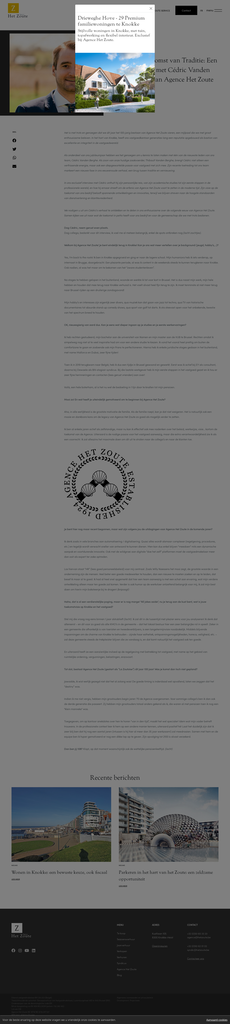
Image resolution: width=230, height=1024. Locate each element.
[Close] (150, 8)
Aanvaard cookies (216, 1020)
